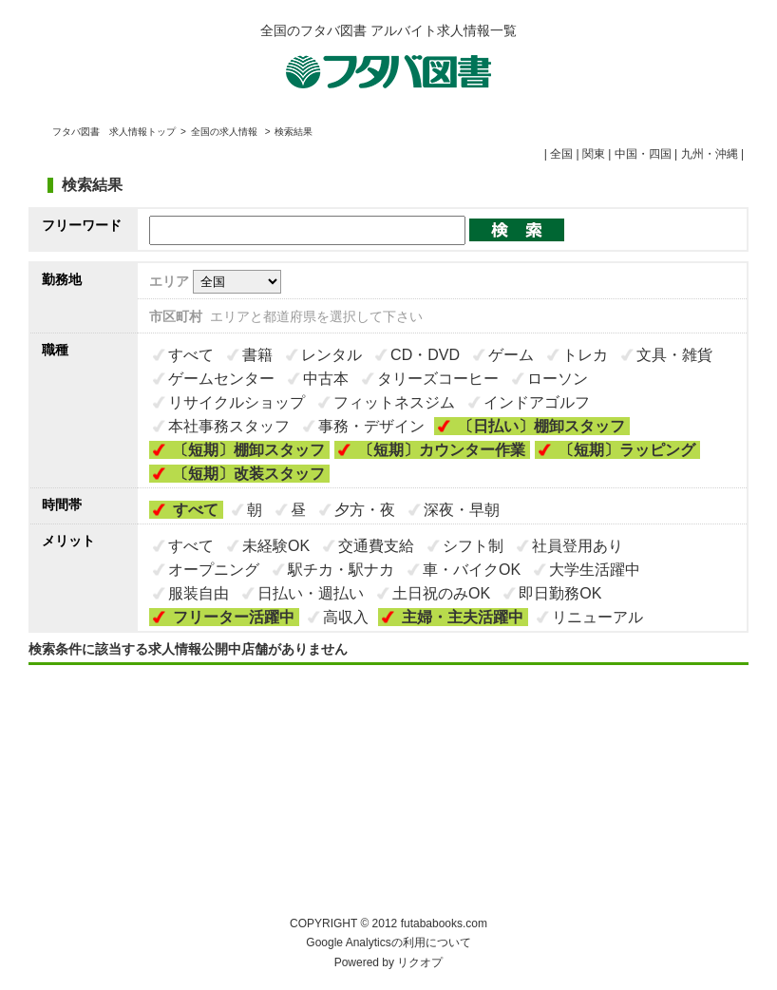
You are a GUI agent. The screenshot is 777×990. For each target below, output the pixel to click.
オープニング (213, 570)
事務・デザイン (371, 426)
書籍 (257, 355)
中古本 (326, 379)
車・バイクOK (472, 570)
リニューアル (597, 617)
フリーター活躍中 (233, 617)
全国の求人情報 (225, 131)
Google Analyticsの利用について (388, 942)
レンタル (331, 355)
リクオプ (420, 962)
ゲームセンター (221, 379)
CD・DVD (425, 355)
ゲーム (511, 355)
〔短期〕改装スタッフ (249, 474)
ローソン (557, 379)
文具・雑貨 (674, 355)
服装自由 (198, 593)
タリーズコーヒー (438, 379)
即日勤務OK (560, 593)
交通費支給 (376, 546)
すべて (191, 355)
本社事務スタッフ (229, 426)
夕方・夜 (364, 510)
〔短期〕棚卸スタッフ (249, 450)
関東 (593, 154)
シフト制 (473, 546)
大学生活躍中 (594, 570)
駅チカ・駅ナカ (341, 570)
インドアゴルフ (536, 402)
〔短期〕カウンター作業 (441, 450)
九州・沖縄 (709, 154)
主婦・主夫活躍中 (462, 617)
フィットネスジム (394, 402)
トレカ (585, 355)
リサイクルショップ (236, 402)
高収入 (346, 617)
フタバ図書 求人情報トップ (114, 131)
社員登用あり (577, 546)
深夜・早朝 (462, 510)
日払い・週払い (310, 593)
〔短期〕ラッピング (627, 450)
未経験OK (276, 546)
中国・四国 (643, 154)
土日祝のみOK (441, 593)
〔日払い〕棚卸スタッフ (541, 426)
